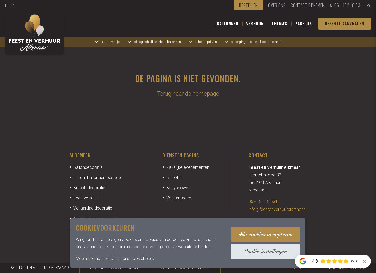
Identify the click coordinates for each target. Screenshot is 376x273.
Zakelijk (303, 23)
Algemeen (80, 155)
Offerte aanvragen (344, 23)
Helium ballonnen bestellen (98, 177)
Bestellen (248, 5)
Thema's (279, 23)
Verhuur (255, 23)
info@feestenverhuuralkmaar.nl (278, 209)
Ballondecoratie (88, 167)
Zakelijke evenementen (187, 167)
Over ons (277, 5)
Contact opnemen (308, 5)
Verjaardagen (178, 197)
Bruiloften (175, 177)
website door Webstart (185, 267)
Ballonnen (227, 23)
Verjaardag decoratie (92, 208)
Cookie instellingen (265, 251)
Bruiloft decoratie (89, 187)
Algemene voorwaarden (115, 267)
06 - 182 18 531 (345, 5)
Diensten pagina (180, 155)
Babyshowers (179, 187)
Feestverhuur (85, 197)
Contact (258, 155)
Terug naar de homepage (188, 93)
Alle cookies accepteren (265, 234)
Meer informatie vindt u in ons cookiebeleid (115, 258)
